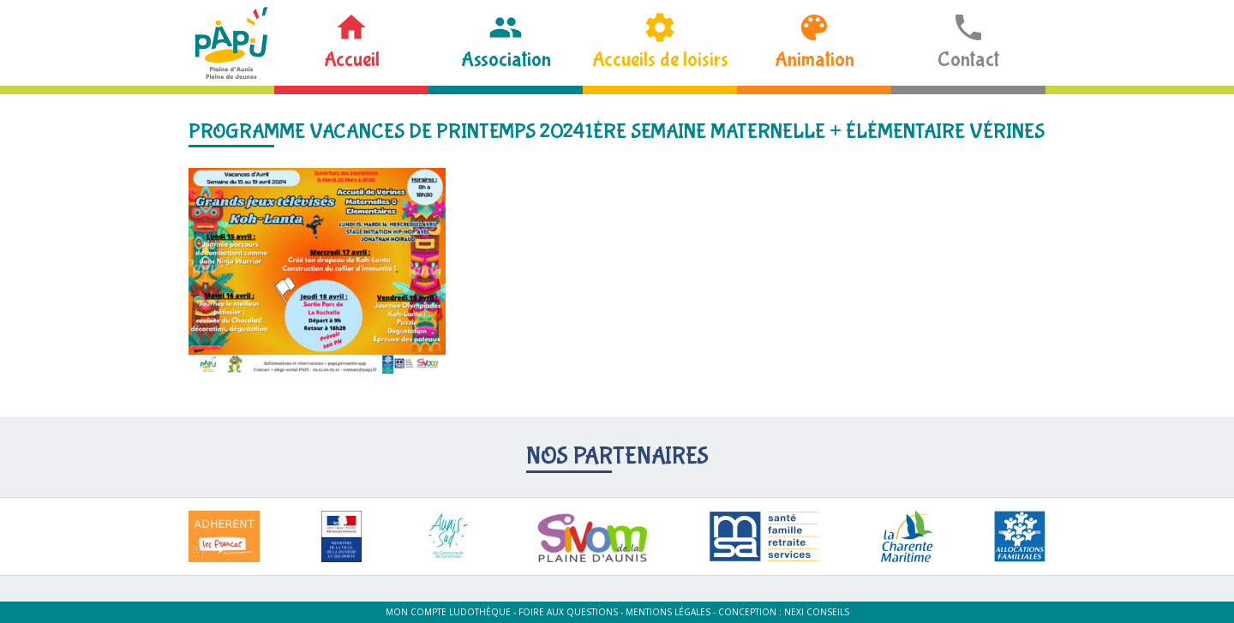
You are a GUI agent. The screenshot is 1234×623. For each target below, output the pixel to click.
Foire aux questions (568, 612)
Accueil (352, 59)
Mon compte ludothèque (448, 612)
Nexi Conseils (816, 612)
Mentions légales (668, 612)
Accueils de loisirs (660, 59)
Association (506, 59)
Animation (814, 59)
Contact (968, 59)
